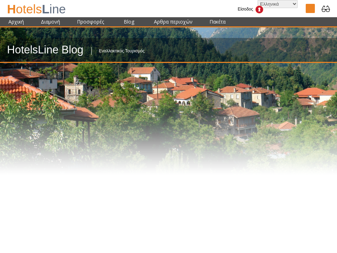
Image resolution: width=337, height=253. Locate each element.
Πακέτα (217, 21)
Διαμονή (50, 21)
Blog (129, 21)
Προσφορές (90, 21)
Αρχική (16, 21)
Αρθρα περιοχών (173, 21)
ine (36, 9)
